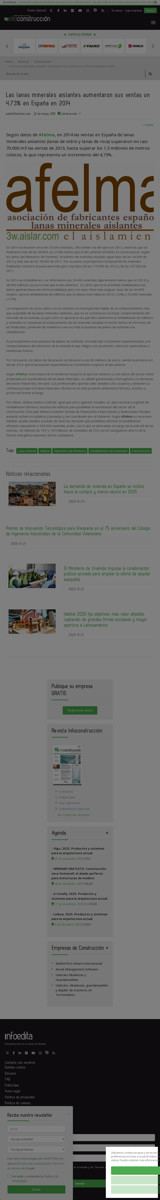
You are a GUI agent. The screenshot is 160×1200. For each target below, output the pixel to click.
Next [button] (153, 46)
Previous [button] (7, 46)
